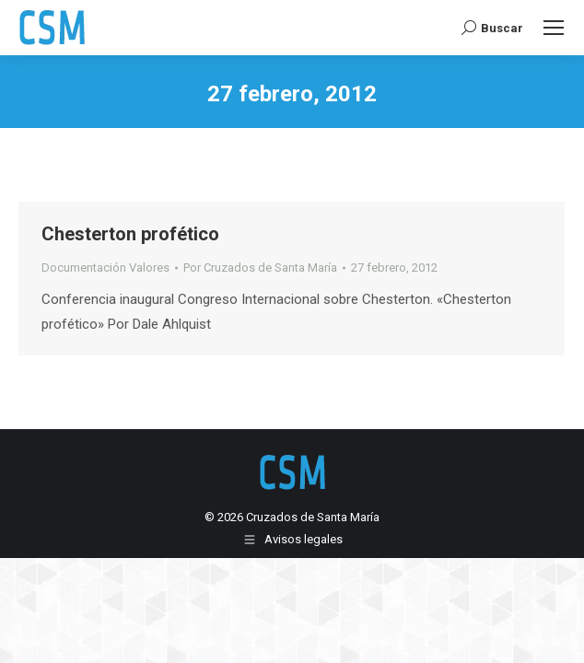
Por (260, 267)
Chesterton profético (130, 234)
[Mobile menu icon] (554, 28)
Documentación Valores (105, 267)
